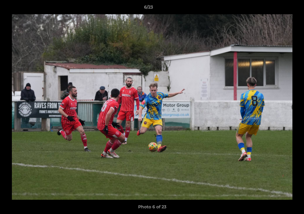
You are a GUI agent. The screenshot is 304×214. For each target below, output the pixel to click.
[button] (279, 8)
